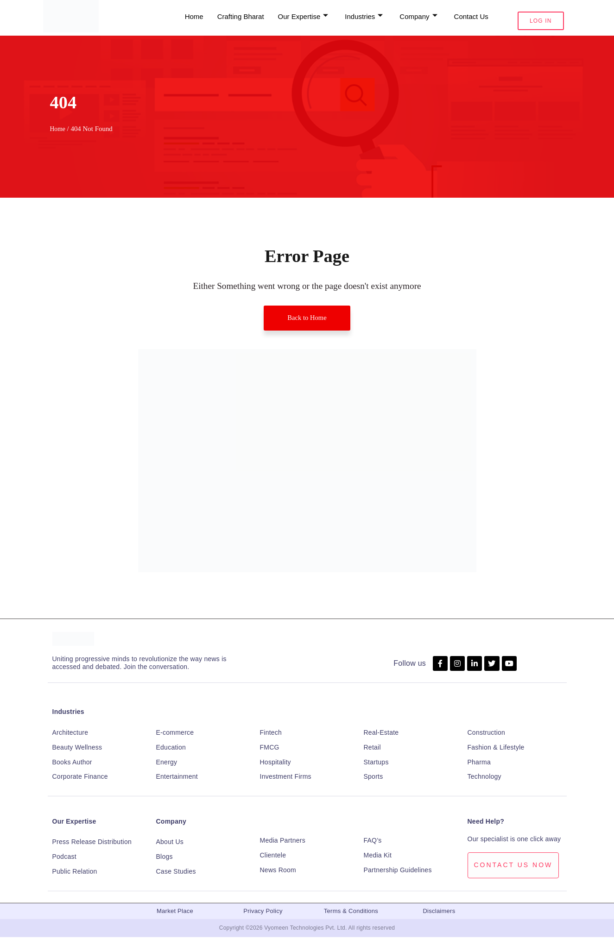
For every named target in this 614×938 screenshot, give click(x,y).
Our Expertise (74, 822)
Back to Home (306, 318)
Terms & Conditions (351, 911)
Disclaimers (439, 911)
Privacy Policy (262, 911)
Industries (68, 712)
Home (58, 128)
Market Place (175, 911)
